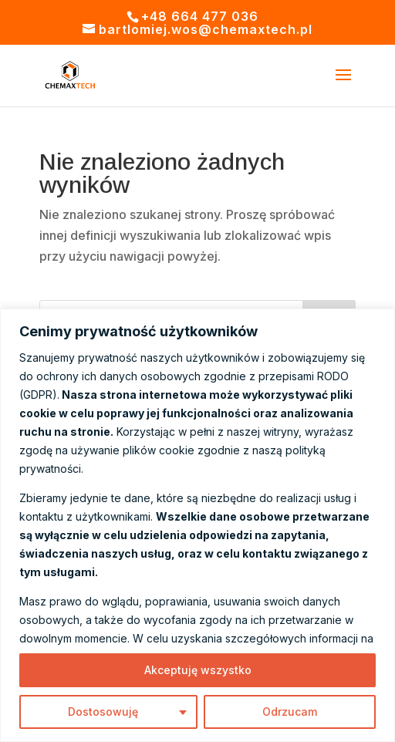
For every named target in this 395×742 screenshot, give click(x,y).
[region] (197, 525)
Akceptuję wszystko (198, 669)
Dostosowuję (103, 711)
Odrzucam (289, 711)
